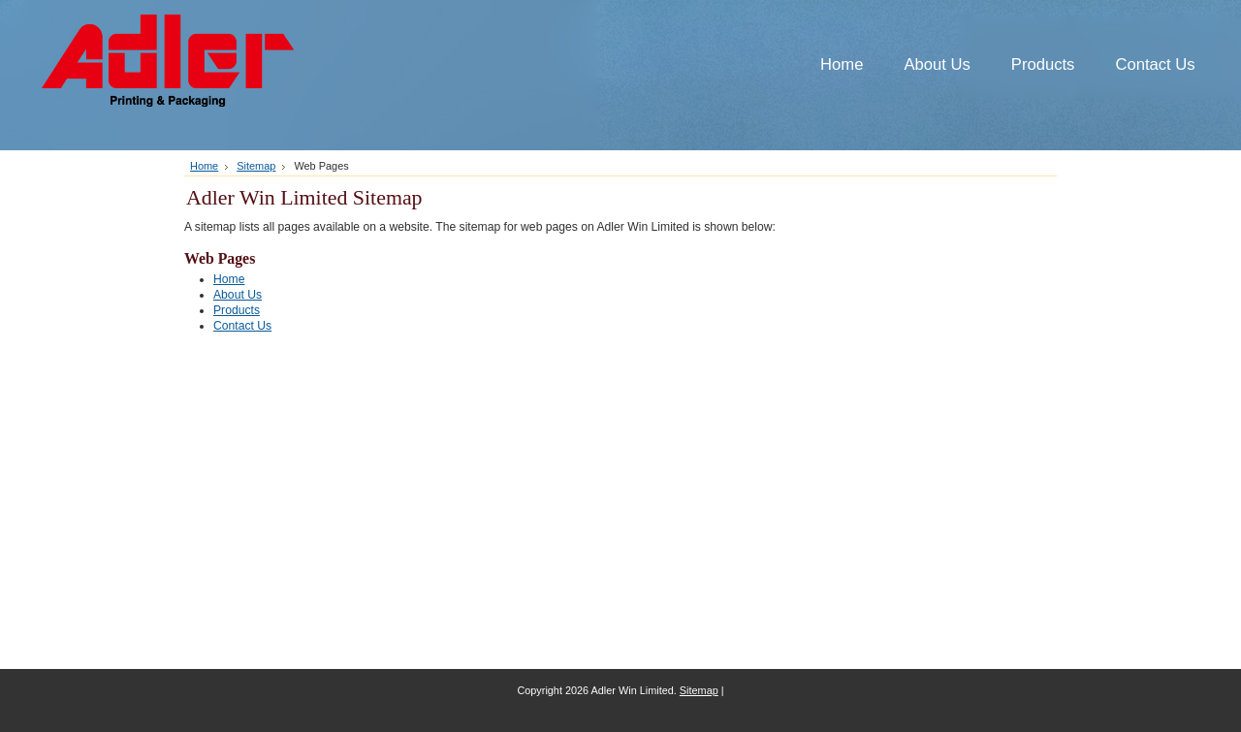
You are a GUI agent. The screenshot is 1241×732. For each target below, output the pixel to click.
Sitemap (256, 166)
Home (204, 166)
